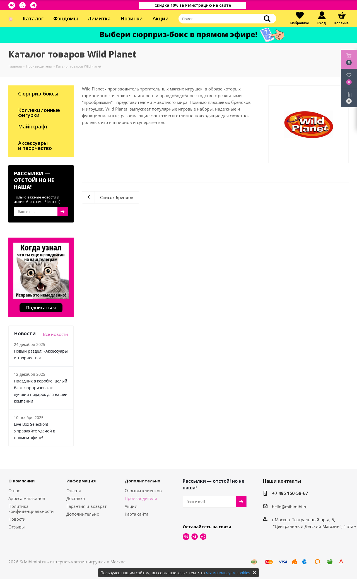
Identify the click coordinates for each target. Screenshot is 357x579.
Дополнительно (82, 514)
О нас (14, 490)
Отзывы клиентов (143, 490)
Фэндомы (65, 18)
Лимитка (99, 18)
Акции (161, 18)
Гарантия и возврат (86, 506)
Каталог (33, 18)
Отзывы (16, 527)
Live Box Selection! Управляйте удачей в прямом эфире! (34, 431)
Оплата (73, 490)
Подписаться (41, 308)
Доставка (75, 498)
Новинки (131, 18)
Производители (141, 498)
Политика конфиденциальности (31, 508)
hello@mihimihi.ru (290, 506)
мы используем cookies (228, 572)
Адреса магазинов (26, 498)
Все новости (55, 334)
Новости (17, 519)
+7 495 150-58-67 (290, 493)
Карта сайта (136, 514)
